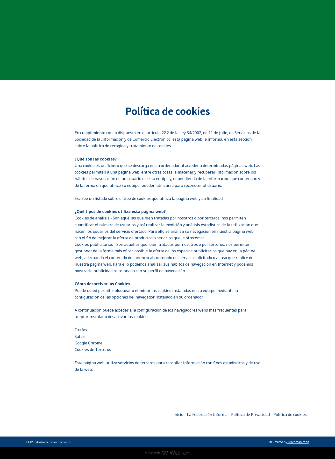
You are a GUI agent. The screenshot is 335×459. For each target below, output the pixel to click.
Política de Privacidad (250, 414)
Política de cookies (290, 414)
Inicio (178, 414)
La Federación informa (207, 414)
